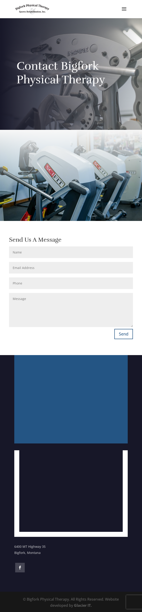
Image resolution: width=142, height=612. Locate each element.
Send (123, 334)
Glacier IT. (83, 605)
